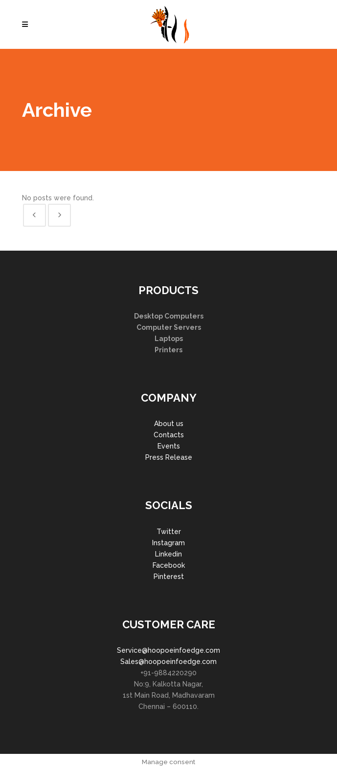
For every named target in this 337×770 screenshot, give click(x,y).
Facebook (169, 565)
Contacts (169, 435)
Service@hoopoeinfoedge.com (168, 650)
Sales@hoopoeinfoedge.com (168, 661)
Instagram (168, 543)
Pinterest (169, 576)
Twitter (169, 531)
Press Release (168, 457)
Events (168, 446)
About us (168, 424)
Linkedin (168, 554)
